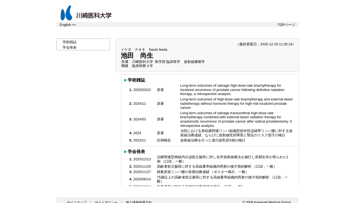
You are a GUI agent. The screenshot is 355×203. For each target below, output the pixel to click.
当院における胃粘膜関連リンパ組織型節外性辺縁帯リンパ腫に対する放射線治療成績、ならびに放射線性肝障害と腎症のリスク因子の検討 (236, 133)
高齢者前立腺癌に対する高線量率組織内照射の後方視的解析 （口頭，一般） (217, 166)
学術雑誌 (70, 42)
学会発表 (70, 47)
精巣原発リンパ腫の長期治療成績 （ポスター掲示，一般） (203, 172)
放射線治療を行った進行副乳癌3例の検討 (213, 140)
